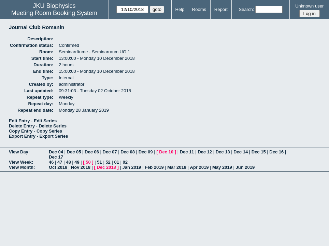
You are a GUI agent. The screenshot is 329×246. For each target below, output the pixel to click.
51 (99, 162)
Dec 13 (223, 151)
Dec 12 (205, 151)
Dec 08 (127, 151)
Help (180, 9)
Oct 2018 (58, 167)
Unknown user (309, 6)
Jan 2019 (131, 167)
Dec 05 (74, 151)
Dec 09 (146, 151)
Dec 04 (56, 151)
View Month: (22, 167)
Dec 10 (166, 151)
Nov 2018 (80, 167)
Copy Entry (20, 131)
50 (88, 162)
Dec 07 (110, 151)
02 (125, 162)
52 (107, 162)
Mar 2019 (176, 167)
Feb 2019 (154, 167)
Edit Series (45, 120)
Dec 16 (276, 151)
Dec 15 (259, 151)
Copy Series (49, 131)
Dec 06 (92, 151)
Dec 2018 (106, 167)
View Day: (19, 151)
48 (68, 162)
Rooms (199, 9)
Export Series (54, 136)
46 (51, 162)
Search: (246, 9)
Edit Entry (19, 120)
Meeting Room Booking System (54, 13)
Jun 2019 (245, 167)
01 (116, 162)
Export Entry (22, 136)
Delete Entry (22, 125)
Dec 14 (240, 151)
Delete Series (53, 125)
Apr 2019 (199, 167)
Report (221, 9)
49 (76, 162)
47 (59, 162)
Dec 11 (187, 151)
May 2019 (222, 167)
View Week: (21, 162)
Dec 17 (56, 157)
